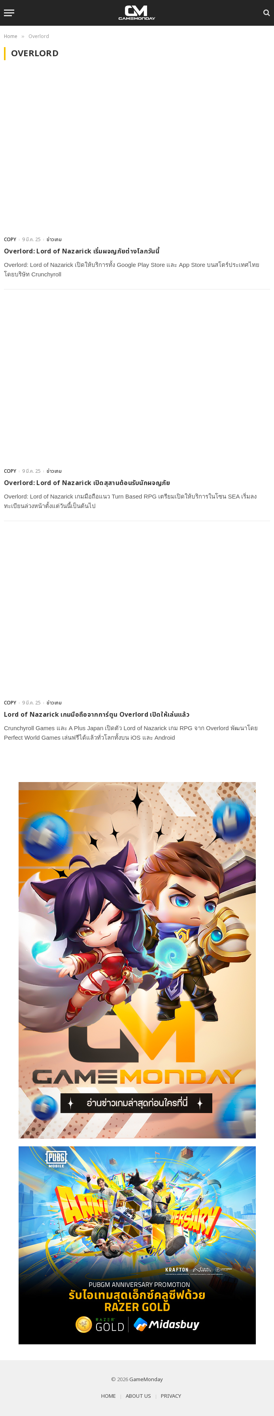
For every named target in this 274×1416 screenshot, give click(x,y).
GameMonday (146, 1380)
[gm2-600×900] (137, 960)
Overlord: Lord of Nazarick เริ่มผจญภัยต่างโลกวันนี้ (81, 251)
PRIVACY (171, 1396)
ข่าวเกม (54, 239)
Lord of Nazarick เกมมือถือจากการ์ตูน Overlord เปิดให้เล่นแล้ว (96, 714)
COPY (10, 239)
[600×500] (137, 1245)
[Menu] (9, 13)
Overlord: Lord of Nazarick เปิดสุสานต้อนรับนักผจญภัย (87, 483)
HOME (108, 1396)
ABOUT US (138, 1396)
